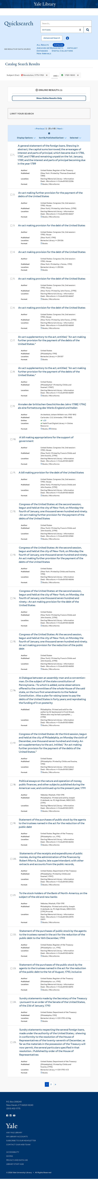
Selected (74, 138)
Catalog (58, 45)
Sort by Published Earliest (51, 138)
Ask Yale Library (14, 1133)
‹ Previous (49, 128)
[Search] (66, 23)
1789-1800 (67, 75)
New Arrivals (44, 53)
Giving (9, 1156)
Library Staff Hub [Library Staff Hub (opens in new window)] (15, 1164)
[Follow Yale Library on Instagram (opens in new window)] (11, 1115)
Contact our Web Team (18, 1145)
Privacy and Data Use (17, 1160)
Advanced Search (51, 38)
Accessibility (12, 1152)
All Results (43, 45)
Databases (42, 51)
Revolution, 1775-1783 (32, 75)
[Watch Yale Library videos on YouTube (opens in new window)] (14, 1115)
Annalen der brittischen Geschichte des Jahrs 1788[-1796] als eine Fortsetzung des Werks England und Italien (52, 406)
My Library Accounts (17, 1137)
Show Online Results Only (49, 98)
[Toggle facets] (85, 113)
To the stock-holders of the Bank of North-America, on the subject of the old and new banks (53, 895)
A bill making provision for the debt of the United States (51, 472)
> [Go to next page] (55, 1084)
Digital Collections (62, 51)
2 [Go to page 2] (51, 1084)
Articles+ (72, 48)
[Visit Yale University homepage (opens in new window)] (12, 1124)
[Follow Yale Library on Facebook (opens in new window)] (7, 1115)
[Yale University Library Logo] (49, 4)
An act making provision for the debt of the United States (51, 225)
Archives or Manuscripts (50, 48)
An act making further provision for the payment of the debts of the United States (50, 194)
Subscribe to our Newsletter (21, 1141)
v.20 (44, 420)
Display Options (25, 138)
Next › (60, 128)
